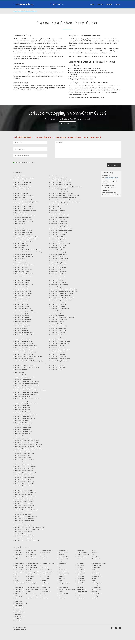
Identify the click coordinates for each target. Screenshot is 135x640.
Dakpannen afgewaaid (33, 572)
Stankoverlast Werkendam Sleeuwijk (23, 490)
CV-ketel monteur (32, 550)
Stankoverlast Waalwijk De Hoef (22, 407)
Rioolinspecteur (80, 580)
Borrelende (17, 576)
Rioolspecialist (80, 583)
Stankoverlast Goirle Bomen (21, 267)
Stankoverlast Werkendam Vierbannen (24, 499)
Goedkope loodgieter (33, 598)
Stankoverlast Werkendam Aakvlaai (23, 438)
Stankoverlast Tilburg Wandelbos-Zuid (60, 361)
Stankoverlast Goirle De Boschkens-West (24, 276)
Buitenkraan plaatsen (20, 583)
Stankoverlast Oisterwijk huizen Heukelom (61, 182)
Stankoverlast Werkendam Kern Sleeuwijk (25, 475)
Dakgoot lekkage (32, 554)
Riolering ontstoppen (82, 556)
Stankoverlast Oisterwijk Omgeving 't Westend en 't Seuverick (65, 191)
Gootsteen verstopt (46, 552)
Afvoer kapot (18, 550)
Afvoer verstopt (18, 554)
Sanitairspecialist (81, 593)
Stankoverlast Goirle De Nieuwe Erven (24, 284)
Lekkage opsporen (63, 550)
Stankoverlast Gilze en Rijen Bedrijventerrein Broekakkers (28, 249)
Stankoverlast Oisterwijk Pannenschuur (60, 204)
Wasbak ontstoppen (19, 607)
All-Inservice (18, 558)
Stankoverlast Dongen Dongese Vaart (24, 234)
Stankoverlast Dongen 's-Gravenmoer (24, 230)
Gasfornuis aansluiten (33, 585)
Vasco (93, 580)
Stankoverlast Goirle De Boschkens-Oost (24, 273)
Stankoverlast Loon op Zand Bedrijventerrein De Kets (27, 347)
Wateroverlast (18, 614)
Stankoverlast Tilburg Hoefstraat (58, 282)
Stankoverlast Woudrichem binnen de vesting (26, 516)
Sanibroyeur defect (81, 589)
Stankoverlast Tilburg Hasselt (58, 269)
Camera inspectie (19, 585)
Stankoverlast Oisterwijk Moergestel (59, 189)
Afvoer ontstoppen (19, 552)
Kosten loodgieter (46, 591)
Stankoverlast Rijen (55, 206)
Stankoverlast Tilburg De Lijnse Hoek (59, 241)
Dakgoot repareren (32, 561)
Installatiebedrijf (46, 578)
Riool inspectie (80, 563)
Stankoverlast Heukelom (21, 328)
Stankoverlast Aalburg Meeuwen (22, 189)
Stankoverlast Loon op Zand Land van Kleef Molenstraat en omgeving (31, 363)
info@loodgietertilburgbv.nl (111, 177)
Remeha (61, 591)
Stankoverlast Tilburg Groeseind (58, 265)
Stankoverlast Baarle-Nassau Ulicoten (24, 221)
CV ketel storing (18, 593)
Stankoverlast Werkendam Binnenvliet (24, 451)
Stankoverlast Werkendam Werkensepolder (25, 505)
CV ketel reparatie (19, 591)
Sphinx (93, 550)
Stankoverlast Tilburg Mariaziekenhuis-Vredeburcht (63, 317)
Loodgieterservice (63, 561)
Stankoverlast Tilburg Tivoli (57, 345)
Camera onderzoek (19, 587)
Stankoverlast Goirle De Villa (21, 289)
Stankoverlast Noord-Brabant (22, 369)
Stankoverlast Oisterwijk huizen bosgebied (61, 180)
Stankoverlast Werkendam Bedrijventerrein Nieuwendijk (28, 444)
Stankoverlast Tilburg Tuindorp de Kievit (60, 350)
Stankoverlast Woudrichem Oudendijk (24, 525)
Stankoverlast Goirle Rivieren (22, 306)
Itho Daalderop (45, 583)
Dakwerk (30, 578)
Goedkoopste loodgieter (33, 596)
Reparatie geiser (62, 596)
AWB (16, 561)
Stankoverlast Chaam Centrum (22, 226)
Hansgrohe (44, 558)
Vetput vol (94, 598)
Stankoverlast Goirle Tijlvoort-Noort (23, 317)
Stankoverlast (95, 552)
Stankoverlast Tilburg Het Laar (58, 276)
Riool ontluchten (81, 572)
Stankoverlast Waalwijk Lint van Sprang (24, 416)
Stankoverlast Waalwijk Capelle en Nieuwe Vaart (26, 403)
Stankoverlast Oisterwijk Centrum (59, 178)
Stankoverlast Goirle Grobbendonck (23, 293)
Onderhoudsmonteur (64, 574)
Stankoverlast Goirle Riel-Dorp (22, 304)
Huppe (43, 565)
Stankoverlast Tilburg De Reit (58, 247)
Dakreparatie (31, 576)
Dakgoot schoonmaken (33, 563)
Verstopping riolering (97, 583)
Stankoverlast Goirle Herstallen (22, 295)
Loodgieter (61, 554)
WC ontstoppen (18, 618)
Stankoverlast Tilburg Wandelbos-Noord (60, 358)
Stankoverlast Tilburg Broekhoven (59, 223)
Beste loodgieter (19, 569)
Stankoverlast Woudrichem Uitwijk (23, 533)
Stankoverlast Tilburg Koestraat (58, 306)
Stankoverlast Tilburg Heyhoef (58, 280)
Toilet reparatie (95, 569)
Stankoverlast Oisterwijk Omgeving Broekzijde (62, 193)
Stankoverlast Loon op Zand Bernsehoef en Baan (26, 352)
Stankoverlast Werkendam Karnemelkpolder (25, 466)
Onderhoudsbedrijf (63, 572)
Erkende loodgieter (32, 583)
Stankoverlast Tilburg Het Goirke (58, 273)
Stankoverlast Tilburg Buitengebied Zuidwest (61, 230)
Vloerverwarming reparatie (21, 603)
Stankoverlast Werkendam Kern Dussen (24, 468)
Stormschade (95, 561)
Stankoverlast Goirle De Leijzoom (23, 282)
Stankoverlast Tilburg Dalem (57, 236)
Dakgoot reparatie (32, 558)
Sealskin (79, 596)
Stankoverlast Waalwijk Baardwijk (23, 379)
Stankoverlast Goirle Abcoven (22, 263)
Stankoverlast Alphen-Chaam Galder (27, 11)
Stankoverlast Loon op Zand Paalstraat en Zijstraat (27, 367)
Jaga (43, 585)
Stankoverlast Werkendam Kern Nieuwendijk (25, 472)
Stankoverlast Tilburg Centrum (58, 234)
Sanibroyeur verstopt (82, 591)
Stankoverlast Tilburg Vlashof (58, 354)
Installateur (44, 567)
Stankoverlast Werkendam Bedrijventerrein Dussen (27, 440)
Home (15, 11)
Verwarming (95, 591)
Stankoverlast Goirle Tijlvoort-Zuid (23, 319)
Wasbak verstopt (19, 609)
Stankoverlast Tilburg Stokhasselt (59, 339)
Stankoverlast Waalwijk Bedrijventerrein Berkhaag (27, 381)
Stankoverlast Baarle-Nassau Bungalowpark (25, 215)
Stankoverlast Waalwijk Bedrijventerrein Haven (26, 388)
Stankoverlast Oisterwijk (56, 175)
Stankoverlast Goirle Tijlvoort (22, 315)
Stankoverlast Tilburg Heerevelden (59, 271)
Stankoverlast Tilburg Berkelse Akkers (60, 217)
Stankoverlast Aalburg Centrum (22, 180)
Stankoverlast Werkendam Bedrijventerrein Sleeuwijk (27, 446)
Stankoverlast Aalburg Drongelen (23, 182)
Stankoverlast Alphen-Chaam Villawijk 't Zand (26, 210)
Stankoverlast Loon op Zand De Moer (24, 354)
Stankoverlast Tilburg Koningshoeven (60, 308)
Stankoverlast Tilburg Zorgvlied (58, 367)
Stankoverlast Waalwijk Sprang (22, 425)
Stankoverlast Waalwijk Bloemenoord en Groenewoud (28, 398)
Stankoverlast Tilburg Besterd (58, 219)
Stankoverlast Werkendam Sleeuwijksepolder (25, 492)
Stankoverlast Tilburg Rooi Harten (59, 334)
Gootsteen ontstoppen (47, 550)
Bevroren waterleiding (20, 572)
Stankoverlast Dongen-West (21, 245)
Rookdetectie (80, 587)
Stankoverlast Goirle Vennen (21, 323)
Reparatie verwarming (82, 552)
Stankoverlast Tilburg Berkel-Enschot (59, 215)
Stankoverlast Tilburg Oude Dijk (58, 330)
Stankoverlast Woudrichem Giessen (23, 523)
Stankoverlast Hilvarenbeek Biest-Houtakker (25, 334)
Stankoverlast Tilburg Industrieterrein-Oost (61, 300)
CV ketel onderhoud (19, 589)
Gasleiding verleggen (33, 589)
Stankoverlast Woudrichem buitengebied (24, 520)
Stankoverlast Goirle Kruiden (22, 300)
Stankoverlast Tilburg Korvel (57, 313)
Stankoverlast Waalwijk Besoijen (22, 396)
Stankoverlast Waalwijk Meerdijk (22, 420)
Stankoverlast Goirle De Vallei (22, 287)
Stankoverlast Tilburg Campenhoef (59, 232)
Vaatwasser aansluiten (97, 576)
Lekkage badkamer (46, 596)
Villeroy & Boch (18, 601)
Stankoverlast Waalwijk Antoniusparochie (25, 377)
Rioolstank (79, 585)
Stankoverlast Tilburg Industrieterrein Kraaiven (62, 293)
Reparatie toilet (80, 550)
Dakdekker (30, 552)
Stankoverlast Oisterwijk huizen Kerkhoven (61, 184)
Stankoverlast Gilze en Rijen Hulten (23, 254)
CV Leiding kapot (19, 596)
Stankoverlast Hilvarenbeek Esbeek (23, 339)
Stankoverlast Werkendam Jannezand (24, 464)
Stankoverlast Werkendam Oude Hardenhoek (26, 488)
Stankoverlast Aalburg (20, 175)
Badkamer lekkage (19, 563)
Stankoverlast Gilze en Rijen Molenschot (24, 256)
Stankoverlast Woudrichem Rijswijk (23, 531)
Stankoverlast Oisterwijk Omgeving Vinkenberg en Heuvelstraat (66, 199)
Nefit (60, 567)
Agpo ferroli (17, 556)
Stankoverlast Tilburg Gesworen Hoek (60, 260)
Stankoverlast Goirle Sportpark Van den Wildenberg (27, 313)
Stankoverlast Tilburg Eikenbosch (59, 254)
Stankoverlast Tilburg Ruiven (57, 337)
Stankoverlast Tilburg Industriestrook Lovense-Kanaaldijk (64, 291)
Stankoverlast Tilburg (56, 208)
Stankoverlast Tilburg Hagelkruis (58, 267)
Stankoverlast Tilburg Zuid (57, 369)
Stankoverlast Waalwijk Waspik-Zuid (23, 431)
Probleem (61, 585)
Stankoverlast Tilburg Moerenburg (59, 319)
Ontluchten (61, 576)
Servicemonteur (80, 598)
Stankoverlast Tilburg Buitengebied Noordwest (62, 228)
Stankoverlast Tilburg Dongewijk (58, 252)
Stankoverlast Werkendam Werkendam (24, 503)
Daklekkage (30, 569)
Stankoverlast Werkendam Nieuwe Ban (24, 479)
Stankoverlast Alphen (20, 197)
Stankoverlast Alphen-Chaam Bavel (23, 199)
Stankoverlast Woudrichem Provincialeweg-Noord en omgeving (30, 527)
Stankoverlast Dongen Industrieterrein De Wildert (26, 236)
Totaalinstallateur (96, 574)
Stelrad (93, 554)
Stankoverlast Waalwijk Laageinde (23, 412)
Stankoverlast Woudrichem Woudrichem (24, 538)
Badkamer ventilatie (19, 567)
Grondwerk (44, 556)
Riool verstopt (80, 578)
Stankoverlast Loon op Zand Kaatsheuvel (25, 358)
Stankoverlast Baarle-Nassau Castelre (23, 217)
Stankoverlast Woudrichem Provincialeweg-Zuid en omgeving (29, 529)
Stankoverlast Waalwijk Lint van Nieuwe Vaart (26, 414)
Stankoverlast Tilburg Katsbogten (59, 304)
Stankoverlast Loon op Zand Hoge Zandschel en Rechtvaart (29, 356)
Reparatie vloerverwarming (83, 554)
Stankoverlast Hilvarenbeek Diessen (23, 337)
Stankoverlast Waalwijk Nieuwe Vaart (24, 422)
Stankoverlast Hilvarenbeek (21, 330)
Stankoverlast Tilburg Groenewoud (59, 263)
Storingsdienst (95, 556)
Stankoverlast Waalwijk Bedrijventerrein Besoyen (26, 383)
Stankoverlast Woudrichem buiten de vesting (25, 518)
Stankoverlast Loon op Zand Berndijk (24, 350)
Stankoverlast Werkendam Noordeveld (24, 483)
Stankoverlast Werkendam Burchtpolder (24, 453)
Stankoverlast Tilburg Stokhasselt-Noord (60, 341)
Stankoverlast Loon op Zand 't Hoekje (24, 343)
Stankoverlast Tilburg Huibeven (58, 287)
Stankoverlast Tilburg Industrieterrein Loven (61, 295)
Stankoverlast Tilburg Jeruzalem (58, 302)
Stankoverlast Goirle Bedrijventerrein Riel (25, 265)
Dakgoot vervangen (32, 567)
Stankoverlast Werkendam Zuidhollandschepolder (27, 509)
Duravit (29, 580)
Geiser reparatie (31, 593)
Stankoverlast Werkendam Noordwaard (24, 486)
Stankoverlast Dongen (20, 228)
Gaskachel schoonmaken (34, 587)
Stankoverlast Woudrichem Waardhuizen (24, 536)
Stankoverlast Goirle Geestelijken (23, 291)
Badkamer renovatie (19, 565)
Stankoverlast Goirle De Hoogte (22, 280)
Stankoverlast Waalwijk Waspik (22, 429)
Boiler (16, 574)
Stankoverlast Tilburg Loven (57, 315)
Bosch (16, 578)
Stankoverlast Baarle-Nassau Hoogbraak (24, 219)
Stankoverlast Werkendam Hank (22, 462)
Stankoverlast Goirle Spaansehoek (23, 308)
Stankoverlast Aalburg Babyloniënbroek (24, 178)
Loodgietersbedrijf (63, 558)
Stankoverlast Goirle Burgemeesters (23, 269)
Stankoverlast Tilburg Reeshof (58, 332)
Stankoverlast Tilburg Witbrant (58, 365)
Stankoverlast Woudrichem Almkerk (23, 512)
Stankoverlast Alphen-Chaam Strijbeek (24, 206)
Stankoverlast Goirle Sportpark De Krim (24, 310)
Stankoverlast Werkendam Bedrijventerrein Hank (26, 442)
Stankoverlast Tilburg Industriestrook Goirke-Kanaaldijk (64, 289)
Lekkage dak (45, 598)
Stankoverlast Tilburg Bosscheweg (59, 221)
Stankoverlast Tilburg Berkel (57, 212)
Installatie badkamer (47, 569)
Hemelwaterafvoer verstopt (48, 563)
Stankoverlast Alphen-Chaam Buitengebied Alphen (27, 202)
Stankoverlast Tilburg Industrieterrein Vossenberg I (63, 297)
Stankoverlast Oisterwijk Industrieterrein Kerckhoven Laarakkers (66, 186)
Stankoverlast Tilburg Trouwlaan (58, 347)
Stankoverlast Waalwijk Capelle (22, 401)
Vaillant (94, 578)
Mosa (60, 565)
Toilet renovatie (96, 567)
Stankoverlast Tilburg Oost (57, 323)
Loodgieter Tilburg (23, 4)
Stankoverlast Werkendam (21, 435)
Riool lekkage (80, 567)
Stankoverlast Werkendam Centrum (23, 455)
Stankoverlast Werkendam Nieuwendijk (24, 481)
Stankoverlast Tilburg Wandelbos (58, 356)
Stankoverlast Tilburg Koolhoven (58, 310)
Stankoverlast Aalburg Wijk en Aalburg (24, 195)
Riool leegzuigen (81, 565)
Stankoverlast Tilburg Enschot (58, 256)
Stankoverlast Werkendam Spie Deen (23, 494)
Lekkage (44, 593)
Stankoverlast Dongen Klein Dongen (23, 241)
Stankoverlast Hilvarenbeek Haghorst (24, 341)
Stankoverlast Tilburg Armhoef (58, 210)
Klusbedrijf (44, 589)
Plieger (60, 580)
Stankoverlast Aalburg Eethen (22, 184)
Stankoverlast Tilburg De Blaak (58, 239)
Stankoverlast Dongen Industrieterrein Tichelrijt (26, 239)
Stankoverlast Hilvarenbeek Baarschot (24, 332)
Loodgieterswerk (63, 563)
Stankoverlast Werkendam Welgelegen (24, 501)
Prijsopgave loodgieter (64, 583)
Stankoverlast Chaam (20, 223)
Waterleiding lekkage (20, 612)
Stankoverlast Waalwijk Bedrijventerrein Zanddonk (27, 394)
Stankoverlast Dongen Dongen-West (23, 232)
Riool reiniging (80, 576)
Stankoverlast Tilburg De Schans (58, 249)
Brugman (17, 580)
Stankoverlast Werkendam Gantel (23, 457)
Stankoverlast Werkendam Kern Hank (24, 470)
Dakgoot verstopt (32, 565)
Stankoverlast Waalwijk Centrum (22, 405)
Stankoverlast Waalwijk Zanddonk (23, 433)
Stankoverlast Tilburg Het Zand (58, 278)
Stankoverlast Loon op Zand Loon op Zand (25, 365)
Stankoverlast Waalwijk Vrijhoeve (23, 427)
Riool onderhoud (81, 569)
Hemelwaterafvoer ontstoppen (49, 561)
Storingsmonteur (96, 558)
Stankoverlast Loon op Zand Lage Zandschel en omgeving (29, 361)
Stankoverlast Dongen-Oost (21, 243)
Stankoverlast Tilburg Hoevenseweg (59, 284)
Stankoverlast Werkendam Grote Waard (24, 459)
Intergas (44, 580)
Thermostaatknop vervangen (99, 563)
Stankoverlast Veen (19, 372)
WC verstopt (18, 620)
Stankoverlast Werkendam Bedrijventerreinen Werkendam (29, 448)
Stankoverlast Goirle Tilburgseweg (23, 321)
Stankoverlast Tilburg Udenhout (58, 352)
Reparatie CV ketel (63, 593)
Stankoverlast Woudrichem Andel (23, 514)
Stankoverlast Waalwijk (20, 374)
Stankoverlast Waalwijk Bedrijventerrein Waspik (26, 392)
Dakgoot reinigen (32, 556)
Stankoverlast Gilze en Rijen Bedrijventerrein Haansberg (28, 252)
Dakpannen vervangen (33, 574)
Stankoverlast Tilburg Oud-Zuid (58, 328)
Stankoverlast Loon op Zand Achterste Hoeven (26, 345)
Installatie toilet (45, 576)
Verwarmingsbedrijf (96, 593)
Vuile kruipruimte (19, 605)
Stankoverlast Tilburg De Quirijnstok (59, 245)
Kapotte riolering (46, 587)
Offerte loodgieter (63, 569)
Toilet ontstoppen (96, 565)
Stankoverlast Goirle (19, 258)
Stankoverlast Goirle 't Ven (21, 260)
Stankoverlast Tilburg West (57, 363)
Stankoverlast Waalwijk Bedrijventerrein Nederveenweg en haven (30, 390)
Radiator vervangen (63, 587)
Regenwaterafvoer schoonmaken (67, 589)
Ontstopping (62, 578)
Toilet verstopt (95, 572)
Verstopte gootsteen (97, 589)
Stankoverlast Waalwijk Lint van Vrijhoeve (25, 418)
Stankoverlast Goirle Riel (21, 302)
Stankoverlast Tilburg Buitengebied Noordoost (62, 226)
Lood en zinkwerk (63, 552)
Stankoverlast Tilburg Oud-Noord (59, 326)
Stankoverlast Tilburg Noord (57, 321)
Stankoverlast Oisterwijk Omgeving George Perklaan (63, 197)
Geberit (29, 591)
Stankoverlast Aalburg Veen (21, 193)
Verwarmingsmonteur (97, 596)
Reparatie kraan (62, 598)
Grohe (43, 554)
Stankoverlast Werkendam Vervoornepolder (25, 496)
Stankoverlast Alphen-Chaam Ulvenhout (24, 208)
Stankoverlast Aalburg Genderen (22, 186)
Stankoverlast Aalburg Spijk (21, 191)
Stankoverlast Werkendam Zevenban (23, 507)
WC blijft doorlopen (19, 616)
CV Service (17, 598)
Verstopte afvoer (96, 587)
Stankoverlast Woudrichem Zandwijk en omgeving (27, 540)
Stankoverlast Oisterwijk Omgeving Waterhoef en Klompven (65, 202)
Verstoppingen (95, 585)
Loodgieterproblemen (64, 556)
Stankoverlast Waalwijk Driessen (22, 409)
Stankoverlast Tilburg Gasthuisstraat (59, 258)
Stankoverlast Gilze (19, 247)
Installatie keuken (46, 574)
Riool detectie (80, 561)
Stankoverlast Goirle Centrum (22, 271)
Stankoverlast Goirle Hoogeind (22, 297)
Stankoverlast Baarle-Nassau (21, 212)
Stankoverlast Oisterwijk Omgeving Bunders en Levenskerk (65, 195)
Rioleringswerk (80, 558)
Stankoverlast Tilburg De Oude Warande (60, 243)
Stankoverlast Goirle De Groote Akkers (24, 278)
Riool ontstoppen (81, 574)
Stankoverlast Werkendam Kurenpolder (24, 477)
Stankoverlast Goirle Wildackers (22, 326)
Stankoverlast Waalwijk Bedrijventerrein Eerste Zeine (27, 385)
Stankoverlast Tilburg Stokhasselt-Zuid (60, 343)
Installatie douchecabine (48, 572)
